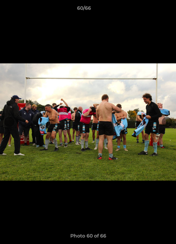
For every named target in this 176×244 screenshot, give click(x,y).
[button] (152, 10)
